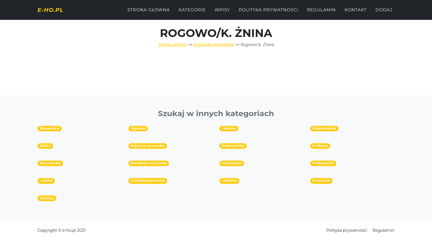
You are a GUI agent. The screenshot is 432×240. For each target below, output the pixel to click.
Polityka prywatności (268, 12)
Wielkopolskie (233, 146)
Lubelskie (229, 181)
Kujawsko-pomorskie (213, 44)
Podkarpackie (323, 163)
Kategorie (192, 12)
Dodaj (384, 12)
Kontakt (356, 12)
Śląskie (45, 146)
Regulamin (321, 12)
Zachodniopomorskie (148, 181)
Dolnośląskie (232, 163)
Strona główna (148, 12)
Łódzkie (46, 181)
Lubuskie (229, 128)
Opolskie (47, 198)
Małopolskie (50, 128)
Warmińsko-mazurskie (149, 163)
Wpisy (222, 12)
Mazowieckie (50, 163)
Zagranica (138, 128)
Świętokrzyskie (324, 128)
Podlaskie (320, 146)
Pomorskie (321, 181)
